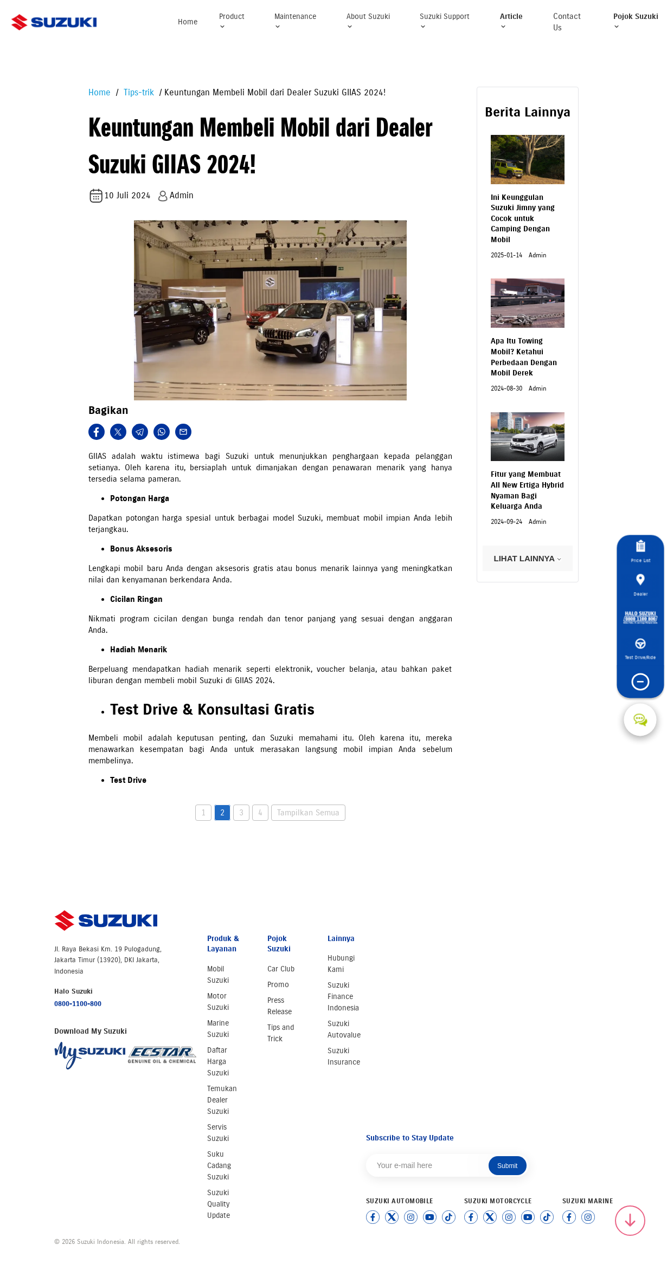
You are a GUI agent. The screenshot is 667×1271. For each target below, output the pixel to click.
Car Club (280, 969)
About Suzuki (368, 21)
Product (232, 21)
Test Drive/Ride (640, 649)
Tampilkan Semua (308, 813)
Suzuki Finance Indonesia (343, 997)
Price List (640, 551)
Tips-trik (137, 92)
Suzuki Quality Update (218, 1204)
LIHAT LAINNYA (527, 558)
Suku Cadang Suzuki (219, 1166)
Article (511, 21)
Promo (278, 984)
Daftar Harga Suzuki (218, 1062)
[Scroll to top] (630, 1220)
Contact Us (567, 22)
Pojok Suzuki (635, 21)
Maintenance (295, 21)
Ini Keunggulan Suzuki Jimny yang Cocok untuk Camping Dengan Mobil (523, 218)
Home (187, 22)
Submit (507, 1166)
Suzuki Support (445, 21)
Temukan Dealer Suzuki (222, 1100)
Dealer (640, 585)
